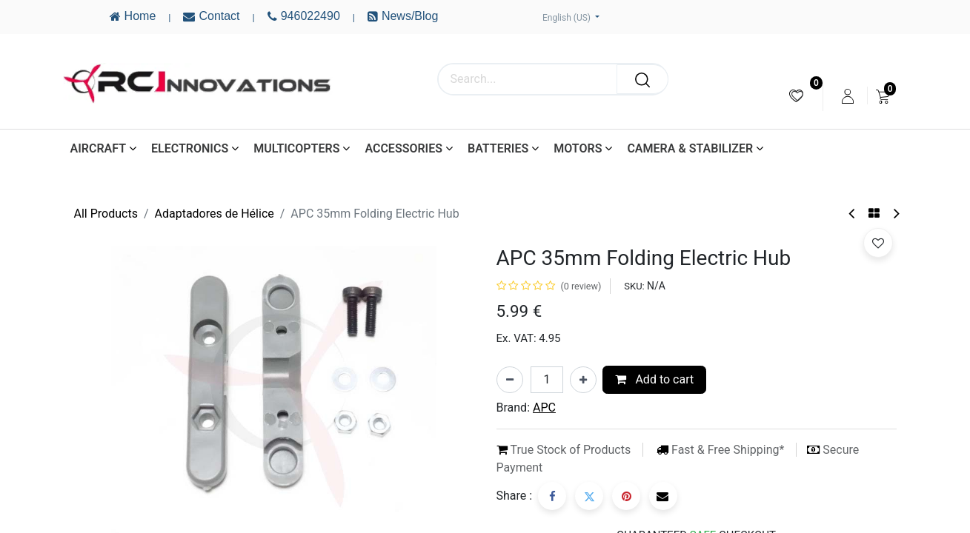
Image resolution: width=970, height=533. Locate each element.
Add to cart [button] (654, 379)
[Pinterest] (626, 496)
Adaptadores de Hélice (214, 214)
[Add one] (583, 379)
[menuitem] (796, 96)
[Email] (663, 496)
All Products (106, 214)
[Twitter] (589, 496)
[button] (878, 243)
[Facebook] (552, 496)
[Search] (642, 79)
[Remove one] (509, 379)
